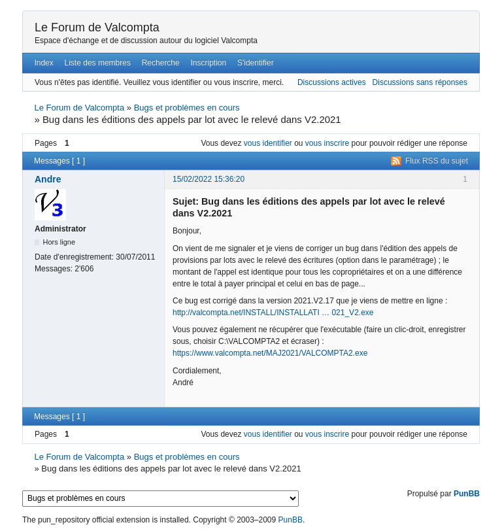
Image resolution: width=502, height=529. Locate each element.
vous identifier (268, 143)
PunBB (467, 493)
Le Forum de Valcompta (97, 27)
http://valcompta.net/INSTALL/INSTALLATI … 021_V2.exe (273, 312)
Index (43, 62)
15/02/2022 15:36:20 (208, 179)
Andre (48, 179)
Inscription (209, 62)
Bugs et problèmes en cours (187, 107)
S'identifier (255, 62)
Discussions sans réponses (420, 82)
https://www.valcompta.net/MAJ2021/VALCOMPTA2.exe (270, 353)
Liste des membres (98, 62)
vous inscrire (327, 143)
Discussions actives (331, 82)
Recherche (161, 62)
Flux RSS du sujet (436, 160)
